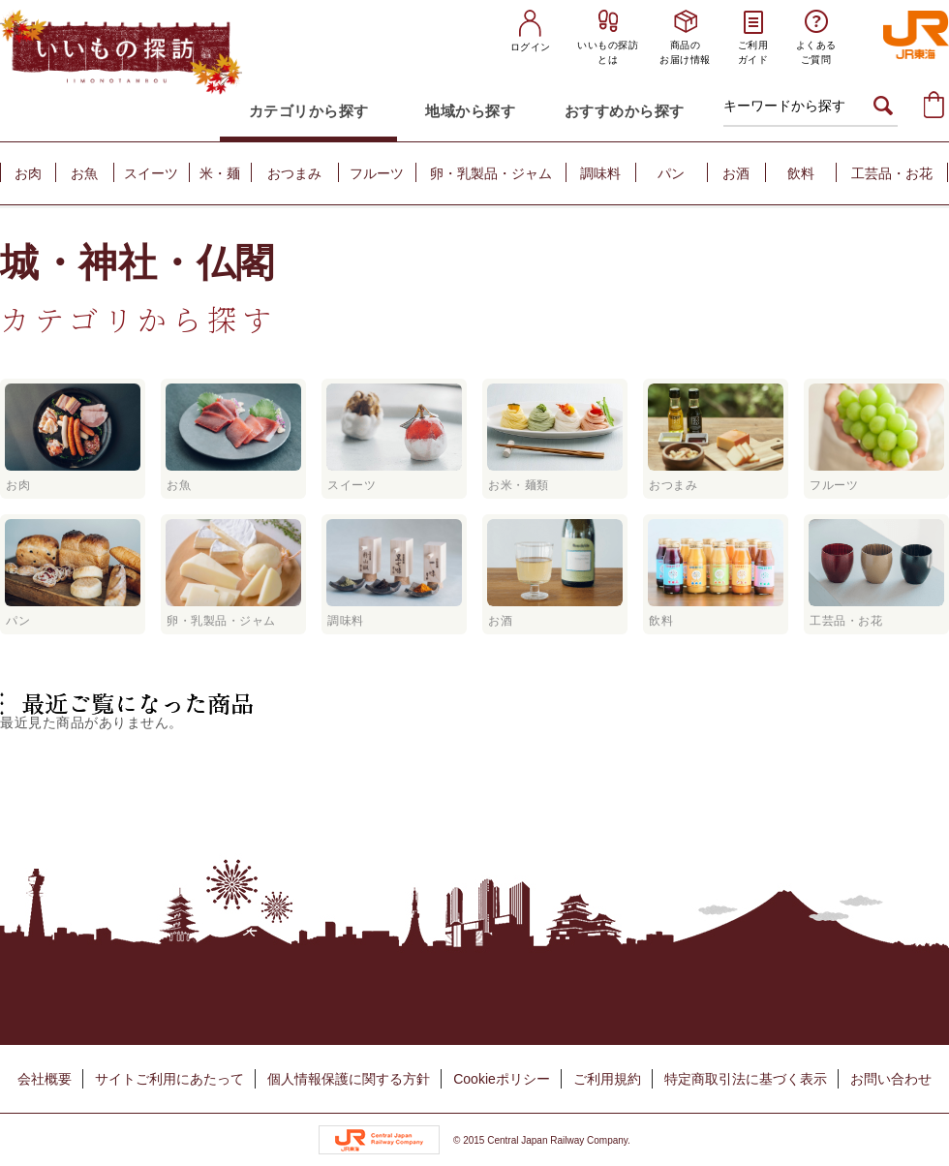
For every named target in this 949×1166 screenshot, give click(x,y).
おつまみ (294, 173)
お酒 (736, 173)
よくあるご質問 (816, 52)
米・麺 (219, 173)
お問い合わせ (891, 1079)
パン (671, 173)
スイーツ (151, 173)
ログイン (530, 47)
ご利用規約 (607, 1079)
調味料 (600, 173)
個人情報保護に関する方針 (348, 1079)
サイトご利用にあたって (169, 1079)
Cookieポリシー (501, 1079)
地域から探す (470, 111)
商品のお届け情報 (685, 52)
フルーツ (377, 173)
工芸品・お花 (892, 173)
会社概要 (44, 1079)
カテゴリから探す (309, 111)
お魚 (84, 173)
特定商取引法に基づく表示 (745, 1079)
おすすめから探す (625, 111)
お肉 (28, 173)
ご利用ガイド (753, 52)
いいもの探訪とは (607, 52)
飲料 (800, 173)
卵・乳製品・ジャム (491, 173)
